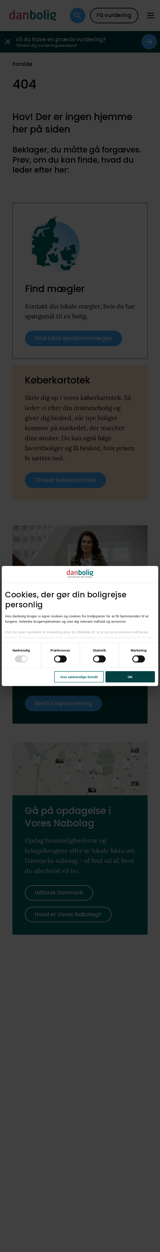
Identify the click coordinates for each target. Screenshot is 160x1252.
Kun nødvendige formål (79, 677)
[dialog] (80, 626)
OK (130, 677)
